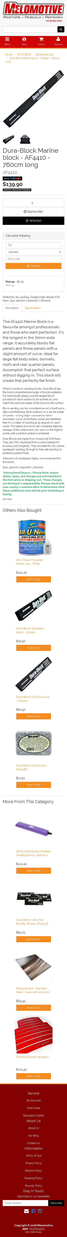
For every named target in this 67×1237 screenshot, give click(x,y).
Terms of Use (33, 1155)
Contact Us (33, 1143)
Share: (12, 178)
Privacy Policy (34, 1163)
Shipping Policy (33, 1178)
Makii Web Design (33, 1232)
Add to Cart (33, 579)
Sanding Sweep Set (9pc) (32, 1056)
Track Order (33, 1108)
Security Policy (33, 1185)
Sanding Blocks (44, 54)
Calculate (33, 266)
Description (12, 308)
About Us (33, 1128)
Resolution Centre (33, 1115)
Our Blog (33, 1135)
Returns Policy (33, 1170)
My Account (34, 1100)
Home (9, 54)
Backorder (33, 211)
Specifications (33, 308)
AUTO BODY (24, 54)
